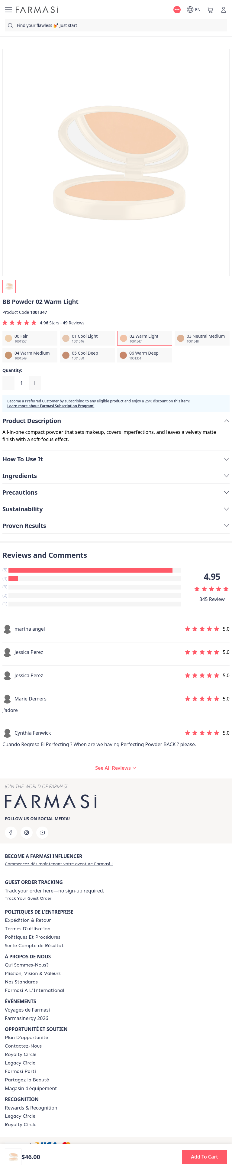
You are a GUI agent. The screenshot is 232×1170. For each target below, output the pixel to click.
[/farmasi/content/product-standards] (21, 982)
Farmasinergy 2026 (26, 1018)
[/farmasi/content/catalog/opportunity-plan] (26, 1038)
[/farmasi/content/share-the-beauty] (27, 1080)
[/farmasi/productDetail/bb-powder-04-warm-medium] (29, 355)
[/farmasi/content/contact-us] (23, 1046)
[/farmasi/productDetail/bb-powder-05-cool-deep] (87, 355)
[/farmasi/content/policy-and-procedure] (32, 937)
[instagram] (27, 833)
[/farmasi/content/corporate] (34, 990)
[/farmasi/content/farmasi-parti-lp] (20, 1071)
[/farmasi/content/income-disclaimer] (34, 946)
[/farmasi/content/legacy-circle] (20, 1063)
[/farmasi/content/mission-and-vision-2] (32, 973)
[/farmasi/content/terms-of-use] (27, 929)
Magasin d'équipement (31, 1088)
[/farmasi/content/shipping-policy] (28, 920)
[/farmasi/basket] (210, 9)
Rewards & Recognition (31, 1108)
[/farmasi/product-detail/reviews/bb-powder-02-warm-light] (116, 768)
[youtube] (42, 833)
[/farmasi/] (37, 10)
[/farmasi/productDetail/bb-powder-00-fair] (29, 338)
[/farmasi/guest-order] (28, 898)
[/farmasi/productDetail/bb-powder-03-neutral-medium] (202, 338)
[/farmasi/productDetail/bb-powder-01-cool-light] (87, 338)
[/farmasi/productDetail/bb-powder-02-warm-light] (144, 338)
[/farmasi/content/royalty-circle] (21, 1054)
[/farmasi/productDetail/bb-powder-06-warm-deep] (144, 355)
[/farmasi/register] (59, 863)
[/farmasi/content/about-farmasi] (27, 965)
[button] (204, 1157)
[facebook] (11, 833)
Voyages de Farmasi (27, 1010)
